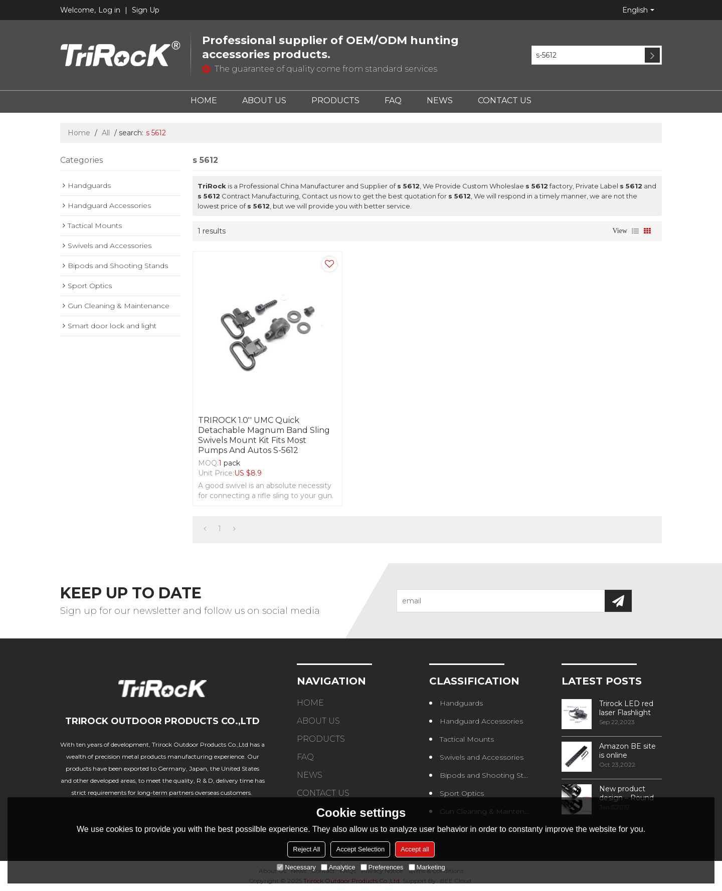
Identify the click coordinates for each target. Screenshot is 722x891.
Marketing (427, 867)
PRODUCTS (335, 100)
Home (79, 132)
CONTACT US (504, 100)
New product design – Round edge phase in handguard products (626, 793)
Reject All (306, 849)
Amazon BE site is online (627, 751)
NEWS (440, 100)
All (106, 132)
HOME (204, 100)
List (635, 231)
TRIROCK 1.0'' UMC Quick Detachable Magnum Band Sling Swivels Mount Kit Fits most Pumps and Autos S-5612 (264, 435)
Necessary (296, 867)
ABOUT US (264, 100)
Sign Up (145, 10)
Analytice (338, 867)
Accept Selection (360, 849)
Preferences (382, 867)
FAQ (393, 100)
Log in (109, 10)
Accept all (415, 849)
